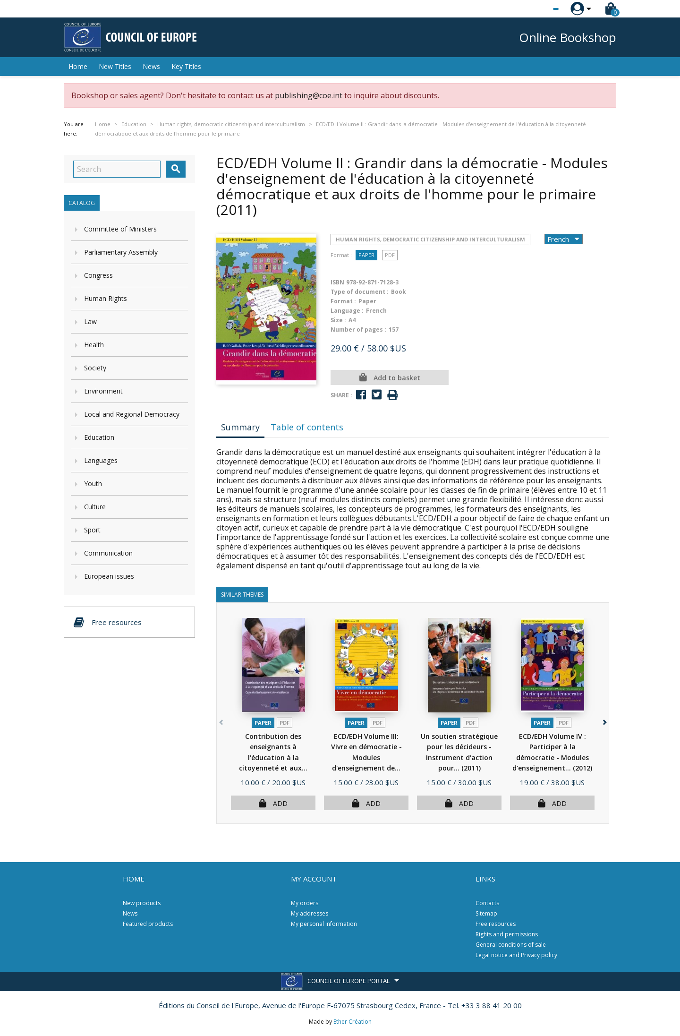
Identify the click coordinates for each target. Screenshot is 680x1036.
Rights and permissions (507, 934)
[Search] (117, 169)
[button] (604, 720)
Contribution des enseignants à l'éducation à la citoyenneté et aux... (273, 757)
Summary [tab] (240, 427)
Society (95, 367)
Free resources (496, 924)
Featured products (148, 924)
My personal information (324, 924)
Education (99, 437)
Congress (98, 275)
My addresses (309, 913)
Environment (103, 390)
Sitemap (486, 913)
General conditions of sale (511, 945)
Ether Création (352, 1022)
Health (94, 344)
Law (90, 321)
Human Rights (105, 298)
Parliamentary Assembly (121, 252)
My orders (304, 903)
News (151, 66)
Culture (95, 506)
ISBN (337, 282)
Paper (366, 254)
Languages (101, 460)
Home (77, 66)
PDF (390, 254)
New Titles (115, 66)
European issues (109, 576)
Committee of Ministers (120, 228)
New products (142, 903)
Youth (93, 483)
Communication (108, 552)
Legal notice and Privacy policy (516, 955)
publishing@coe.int (308, 95)
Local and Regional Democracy (131, 414)
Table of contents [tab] (307, 427)
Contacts (487, 903)
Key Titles (186, 66)
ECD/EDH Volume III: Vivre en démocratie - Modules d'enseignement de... (366, 757)
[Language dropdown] (538, 9)
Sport (92, 529)
